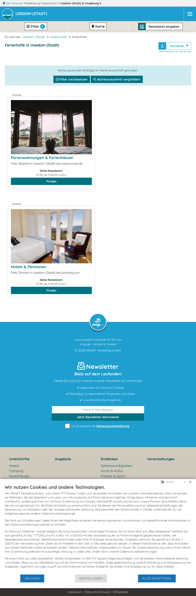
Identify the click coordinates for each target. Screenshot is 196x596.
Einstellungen (91, 578)
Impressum (75, 592)
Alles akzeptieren (156, 578)
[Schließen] (190, 482)
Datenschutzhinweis (97, 592)
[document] (98, 529)
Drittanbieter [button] (120, 592)
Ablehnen (32, 578)
